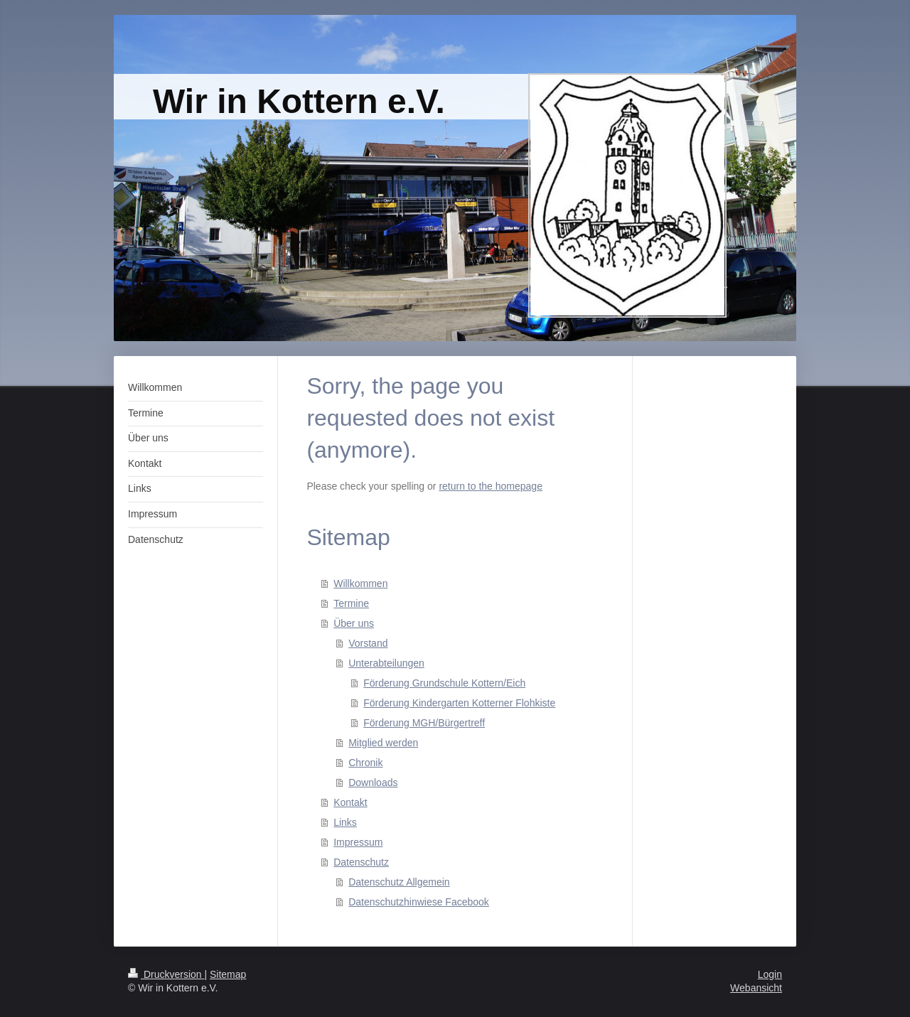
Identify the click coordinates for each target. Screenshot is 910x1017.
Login (770, 974)
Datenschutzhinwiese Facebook (418, 902)
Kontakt (350, 802)
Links (345, 822)
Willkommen (360, 583)
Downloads (372, 782)
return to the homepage (490, 486)
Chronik (365, 762)
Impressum (357, 842)
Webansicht (756, 988)
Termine (351, 603)
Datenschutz (361, 862)
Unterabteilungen (386, 663)
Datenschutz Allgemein (398, 882)
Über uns (353, 623)
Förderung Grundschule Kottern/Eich (444, 683)
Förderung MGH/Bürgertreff (424, 722)
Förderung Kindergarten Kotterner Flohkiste (459, 703)
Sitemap (228, 974)
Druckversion (166, 974)
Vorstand (367, 643)
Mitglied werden (383, 742)
